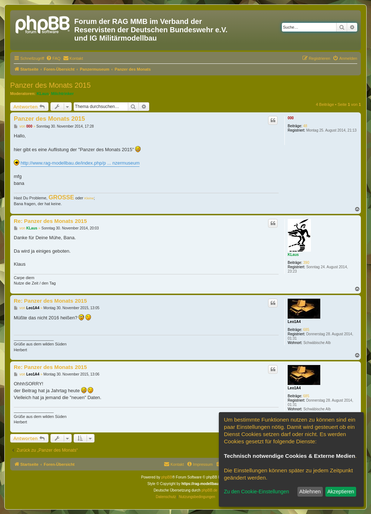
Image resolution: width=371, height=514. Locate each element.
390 (306, 263)
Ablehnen (310, 491)
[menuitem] (53, 58)
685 (306, 330)
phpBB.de (209, 490)
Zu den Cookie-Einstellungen (256, 491)
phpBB (166, 477)
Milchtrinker (62, 93)
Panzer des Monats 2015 (50, 85)
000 (291, 118)
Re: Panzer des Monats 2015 (50, 221)
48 (305, 126)
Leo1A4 (294, 322)
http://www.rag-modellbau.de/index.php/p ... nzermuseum (80, 163)
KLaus (43, 93)
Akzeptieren (340, 491)
